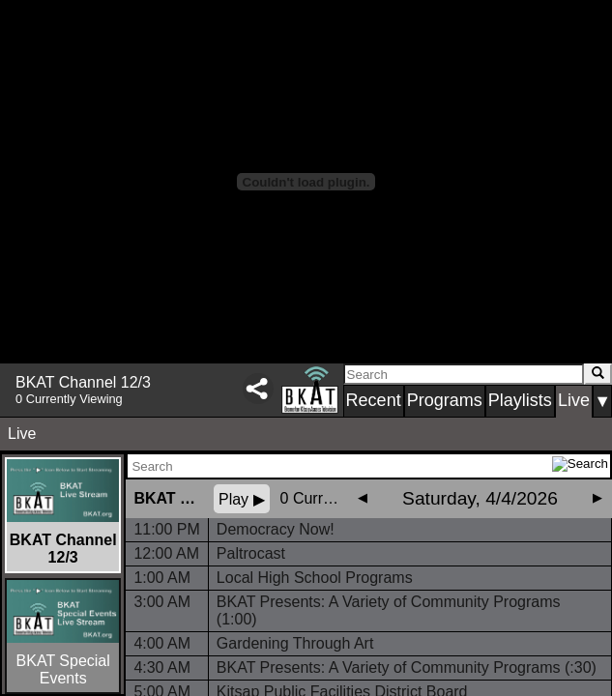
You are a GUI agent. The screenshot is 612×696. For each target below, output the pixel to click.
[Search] (463, 374)
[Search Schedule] (340, 466)
